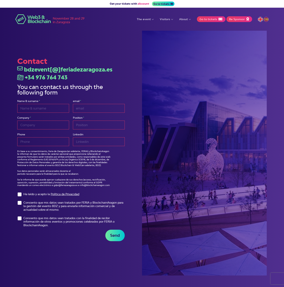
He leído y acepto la (51, 194)
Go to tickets (163, 3)
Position (78, 118)
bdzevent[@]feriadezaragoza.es (64, 69)
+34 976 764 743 (42, 77)
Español (266, 19)
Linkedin (78, 134)
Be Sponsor (239, 19)
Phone (21, 134)
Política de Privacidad (65, 194)
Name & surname (27, 101)
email (76, 101)
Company (23, 118)
